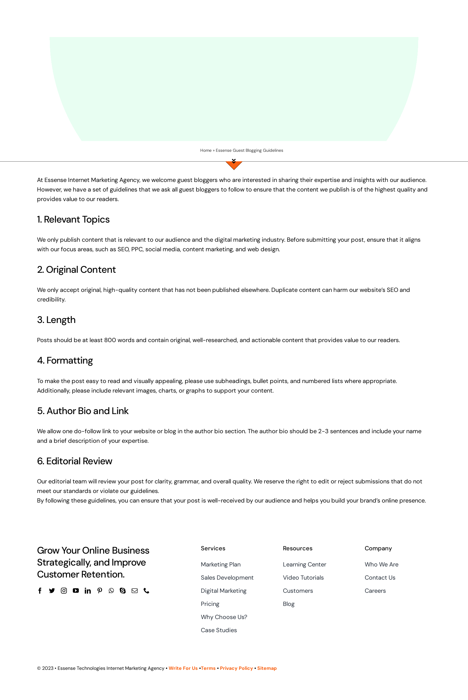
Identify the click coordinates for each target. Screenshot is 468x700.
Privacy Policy (236, 668)
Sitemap (267, 668)
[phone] (147, 591)
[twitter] (52, 591)
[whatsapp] (111, 591)
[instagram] (64, 591)
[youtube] (76, 591)
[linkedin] (88, 591)
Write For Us (183, 668)
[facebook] (40, 591)
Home (206, 150)
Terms (209, 668)
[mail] (135, 591)
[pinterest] (100, 591)
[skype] (123, 591)
